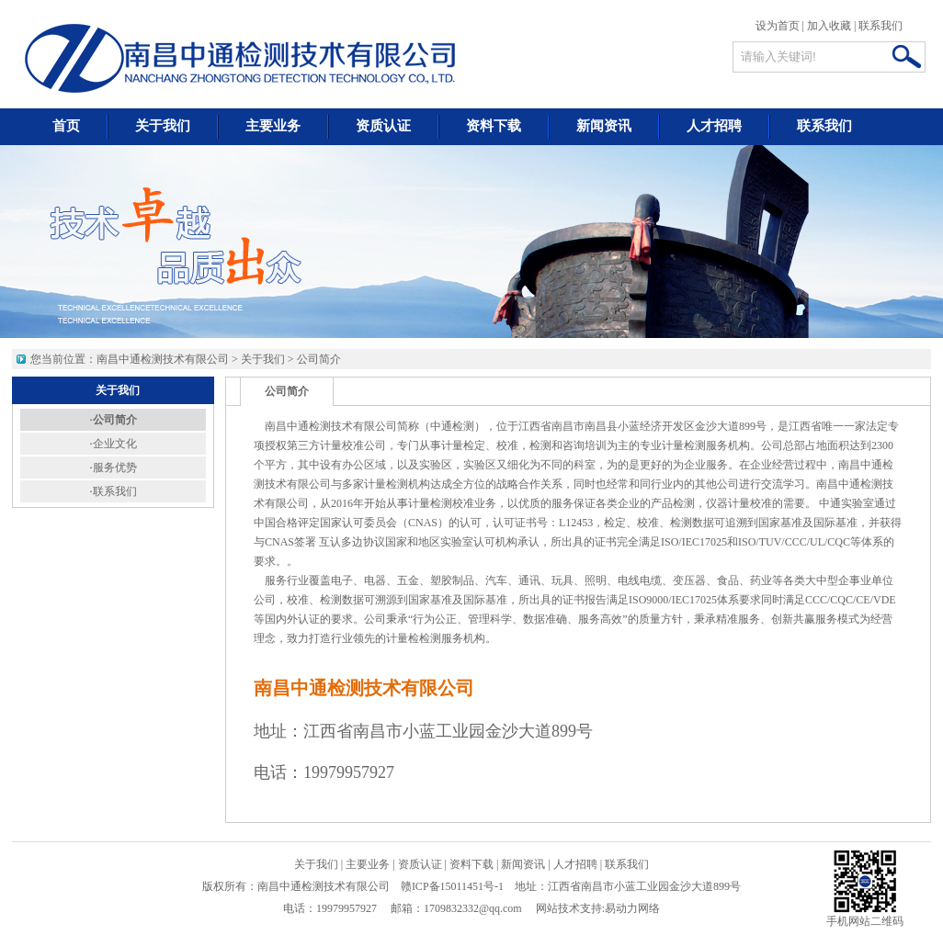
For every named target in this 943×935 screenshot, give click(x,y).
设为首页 (778, 25)
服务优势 (115, 467)
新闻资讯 (603, 125)
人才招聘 (714, 125)
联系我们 (880, 25)
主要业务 (273, 125)
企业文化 (115, 443)
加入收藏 (829, 25)
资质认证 (383, 125)
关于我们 (162, 125)
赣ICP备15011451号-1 (452, 886)
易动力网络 (632, 908)
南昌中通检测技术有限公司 (163, 359)
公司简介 (319, 359)
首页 (66, 125)
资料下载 (493, 125)
